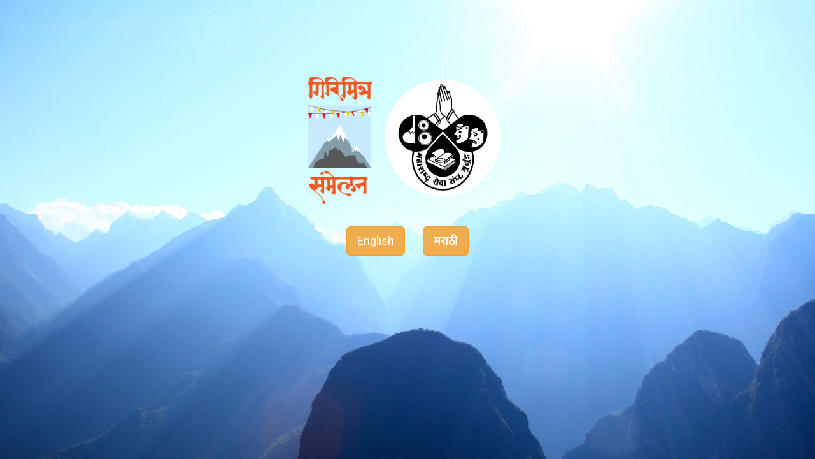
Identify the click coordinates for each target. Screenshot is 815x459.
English (375, 240)
